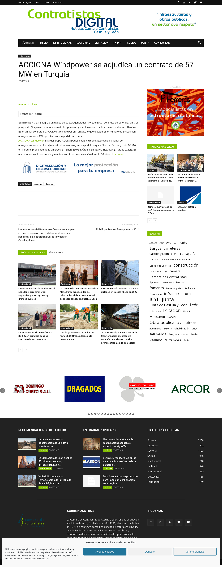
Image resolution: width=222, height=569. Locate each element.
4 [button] (98, 414)
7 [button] (108, 414)
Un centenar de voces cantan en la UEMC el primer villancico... (188, 177)
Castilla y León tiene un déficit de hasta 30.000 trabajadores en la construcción (77, 336)
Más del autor (56, 252)
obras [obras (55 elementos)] (179, 323)
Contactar (162, 42)
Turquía (49, 184)
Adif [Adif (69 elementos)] (162, 242)
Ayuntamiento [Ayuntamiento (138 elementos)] (176, 242)
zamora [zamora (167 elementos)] (175, 340)
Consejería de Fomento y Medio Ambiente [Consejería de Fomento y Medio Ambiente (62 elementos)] (170, 259)
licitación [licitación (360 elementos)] (172, 310)
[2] (111, 21)
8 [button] (111, 414)
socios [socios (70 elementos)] (184, 334)
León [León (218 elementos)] (194, 305)
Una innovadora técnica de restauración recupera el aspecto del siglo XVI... (118, 443)
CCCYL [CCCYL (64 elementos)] (174, 254)
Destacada (65, 284)
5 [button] (102, 414)
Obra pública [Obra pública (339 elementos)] (162, 322)
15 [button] (133, 414)
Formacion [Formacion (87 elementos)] (156, 294)
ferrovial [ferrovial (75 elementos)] (180, 282)
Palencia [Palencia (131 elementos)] (191, 323)
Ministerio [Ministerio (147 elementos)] (157, 316)
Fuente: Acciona (27, 104)
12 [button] (123, 414)
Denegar (150, 551)
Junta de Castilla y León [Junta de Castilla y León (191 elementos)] (168, 305)
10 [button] (117, 414)
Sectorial (83, 42)
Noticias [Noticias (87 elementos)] (172, 317)
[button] (199, 43)
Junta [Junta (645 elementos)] (168, 299)
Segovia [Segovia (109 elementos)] (174, 334)
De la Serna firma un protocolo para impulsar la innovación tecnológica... (120, 480)
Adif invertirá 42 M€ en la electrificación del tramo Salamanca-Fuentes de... (160, 177)
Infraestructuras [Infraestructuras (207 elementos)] (178, 293)
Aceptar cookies (105, 551)
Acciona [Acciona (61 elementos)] (153, 242)
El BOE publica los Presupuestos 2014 (117, 229)
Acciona (38, 184)
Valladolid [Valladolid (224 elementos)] (158, 340)
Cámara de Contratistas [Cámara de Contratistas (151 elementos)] (168, 277)
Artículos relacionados (32, 252)
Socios (131, 42)
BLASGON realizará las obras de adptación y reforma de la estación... (119, 461)
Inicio (47, 2)
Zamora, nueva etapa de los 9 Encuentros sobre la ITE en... (160, 210)
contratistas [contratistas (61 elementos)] (155, 271)
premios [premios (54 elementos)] (168, 328)
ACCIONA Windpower (31, 140)
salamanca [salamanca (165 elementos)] (158, 334)
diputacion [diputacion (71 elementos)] (155, 282)
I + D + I (117, 42)
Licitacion (102, 42)
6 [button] (105, 414)
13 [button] (127, 414)
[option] (31, 389)
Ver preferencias (194, 551)
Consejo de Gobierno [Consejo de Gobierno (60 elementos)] (160, 265)
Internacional (24, 56)
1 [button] (89, 414)
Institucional (62, 42)
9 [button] (114, 414)
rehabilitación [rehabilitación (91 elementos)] (181, 328)
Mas (145, 42)
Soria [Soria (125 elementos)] (194, 334)
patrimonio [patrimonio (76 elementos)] (155, 328)
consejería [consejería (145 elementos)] (187, 253)
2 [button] (92, 414)
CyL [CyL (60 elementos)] (165, 271)
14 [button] (130, 414)
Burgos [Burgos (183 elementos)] (155, 248)
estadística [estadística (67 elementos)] (168, 282)
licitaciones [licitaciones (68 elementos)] (155, 311)
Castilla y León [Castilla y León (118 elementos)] (159, 253)
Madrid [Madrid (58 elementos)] (186, 311)
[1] (175, 112)
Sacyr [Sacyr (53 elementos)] (194, 329)
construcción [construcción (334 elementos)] (186, 265)
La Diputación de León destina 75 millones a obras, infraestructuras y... (55, 461)
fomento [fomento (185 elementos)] (157, 288)
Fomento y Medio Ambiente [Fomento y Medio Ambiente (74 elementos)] (180, 288)
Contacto (57, 2)
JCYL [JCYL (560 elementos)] (154, 299)
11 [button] (120, 414)
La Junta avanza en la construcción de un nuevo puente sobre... (53, 443)
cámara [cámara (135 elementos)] (175, 271)
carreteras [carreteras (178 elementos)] (172, 248)
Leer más (117, 154)
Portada (152, 170)
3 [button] (95, 414)
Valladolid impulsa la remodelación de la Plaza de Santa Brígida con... (55, 480)
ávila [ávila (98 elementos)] (186, 340)
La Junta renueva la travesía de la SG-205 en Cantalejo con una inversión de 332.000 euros (35, 336)
